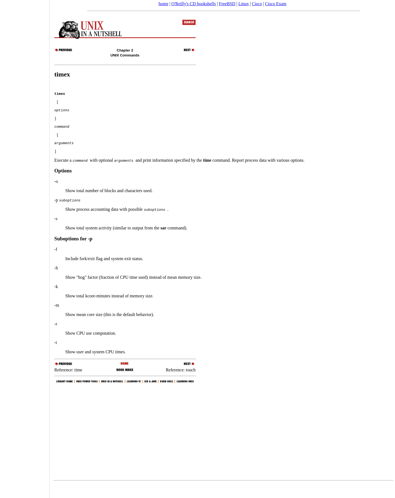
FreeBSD (227, 3)
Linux (243, 3)
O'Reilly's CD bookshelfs (193, 3)
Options (63, 184)
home (163, 3)
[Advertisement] (25, 247)
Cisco (257, 3)
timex (62, 74)
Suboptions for (73, 252)
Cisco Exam (275, 3)
